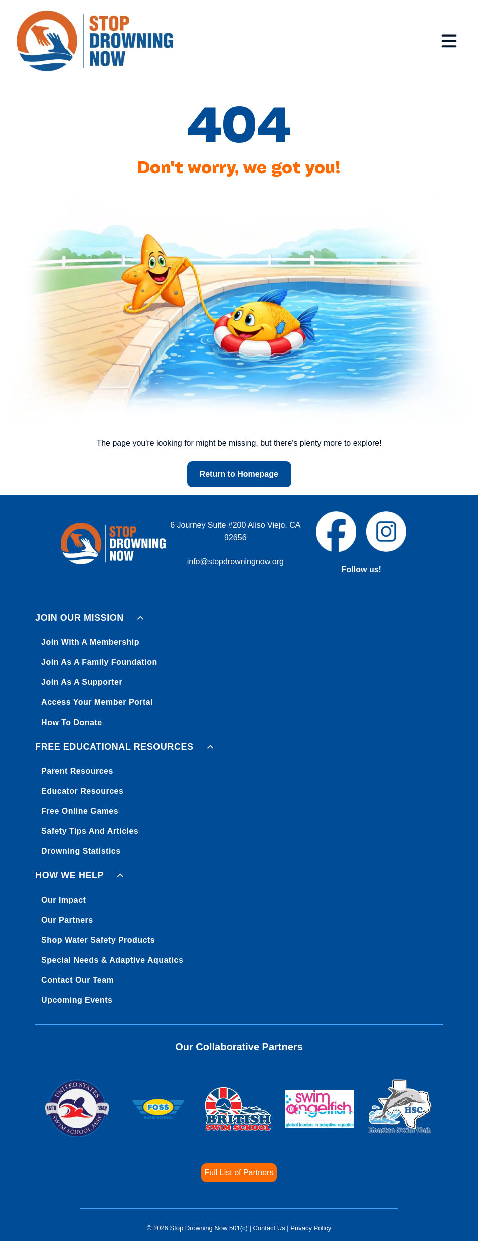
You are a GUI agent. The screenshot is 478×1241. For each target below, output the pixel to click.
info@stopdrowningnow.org (235, 561)
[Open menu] (449, 41)
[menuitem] (239, 668)
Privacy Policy (310, 1228)
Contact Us (269, 1228)
